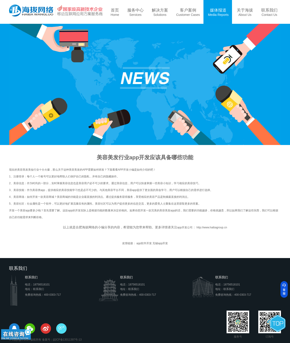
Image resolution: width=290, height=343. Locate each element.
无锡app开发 (160, 243)
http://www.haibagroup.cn (211, 227)
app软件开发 (144, 243)
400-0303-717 (52, 294)
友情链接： (129, 243)
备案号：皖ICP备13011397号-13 (62, 339)
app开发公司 (185, 227)
